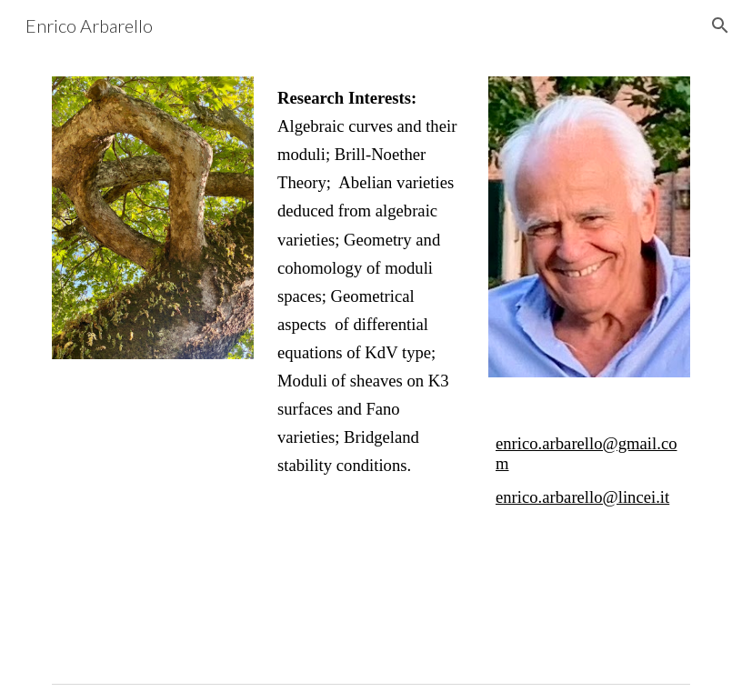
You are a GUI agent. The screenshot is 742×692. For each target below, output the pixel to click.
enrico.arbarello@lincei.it (582, 496)
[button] (720, 25)
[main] (371, 281)
